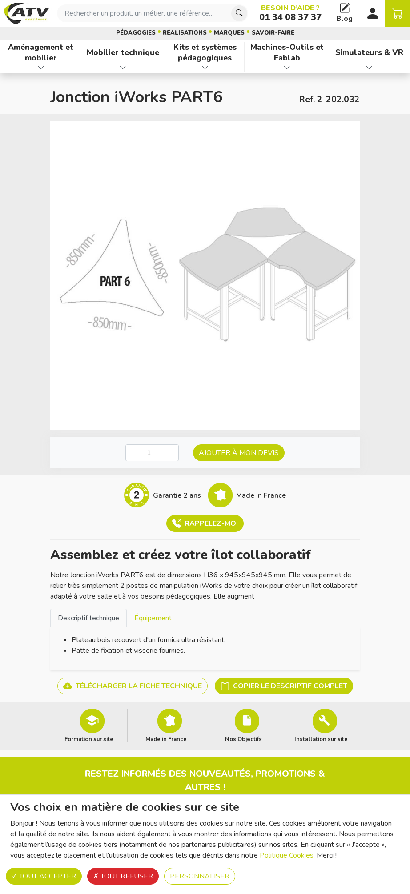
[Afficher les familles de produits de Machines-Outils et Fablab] (287, 68)
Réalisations (185, 33)
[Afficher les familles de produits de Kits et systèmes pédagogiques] (205, 68)
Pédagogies (136, 33)
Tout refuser (123, 876)
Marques (229, 33)
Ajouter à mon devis (239, 453)
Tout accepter (44, 876)
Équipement (153, 618)
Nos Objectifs (243, 738)
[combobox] (152, 13)
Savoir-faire (273, 33)
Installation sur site (321, 738)
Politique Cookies (287, 855)
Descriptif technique (88, 618)
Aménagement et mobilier (40, 53)
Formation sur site (88, 738)
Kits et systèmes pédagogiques (205, 53)
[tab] (88, 618)
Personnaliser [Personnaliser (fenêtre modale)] (199, 876)
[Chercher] (239, 13)
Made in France (166, 738)
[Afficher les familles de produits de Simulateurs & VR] (369, 68)
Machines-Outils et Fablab (287, 53)
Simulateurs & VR (369, 52)
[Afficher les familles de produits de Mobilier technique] (123, 68)
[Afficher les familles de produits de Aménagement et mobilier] (41, 68)
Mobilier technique (123, 52)
